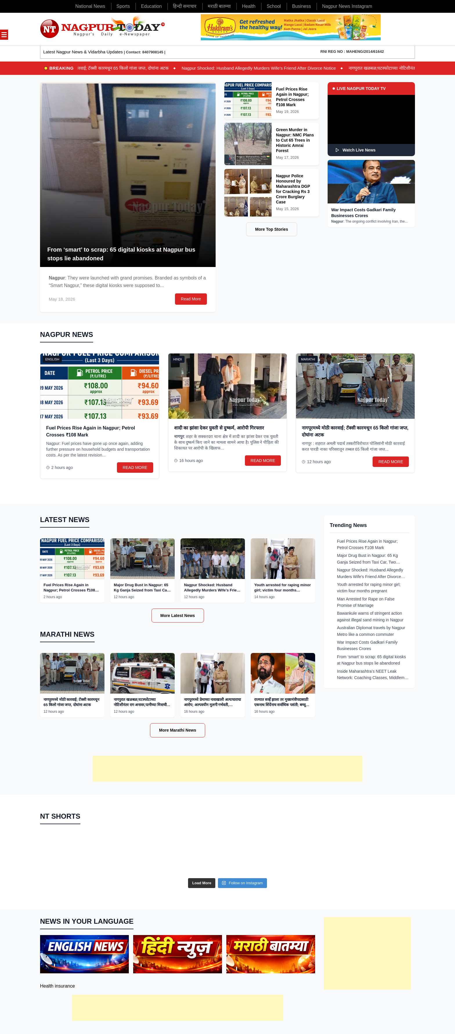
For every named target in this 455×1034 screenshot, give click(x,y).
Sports (123, 6)
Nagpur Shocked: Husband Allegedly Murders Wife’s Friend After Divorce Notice (267, 68)
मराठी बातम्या (219, 6)
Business (301, 6)
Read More (191, 299)
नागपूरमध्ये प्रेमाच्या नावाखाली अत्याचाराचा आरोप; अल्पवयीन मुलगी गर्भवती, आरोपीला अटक (212, 704)
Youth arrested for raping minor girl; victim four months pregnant (282, 590)
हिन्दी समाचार (184, 6)
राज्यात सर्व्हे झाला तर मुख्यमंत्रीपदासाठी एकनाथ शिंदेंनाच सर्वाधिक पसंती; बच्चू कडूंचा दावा (281, 704)
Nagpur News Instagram (347, 6)
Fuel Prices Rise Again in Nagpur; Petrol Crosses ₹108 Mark (69, 590)
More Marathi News (177, 730)
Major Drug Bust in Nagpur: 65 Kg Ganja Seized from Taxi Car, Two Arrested (141, 590)
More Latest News (177, 615)
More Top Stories (271, 229)
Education (151, 6)
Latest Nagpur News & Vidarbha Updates (83, 51)
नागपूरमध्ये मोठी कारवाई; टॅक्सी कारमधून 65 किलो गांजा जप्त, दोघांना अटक (116, 68)
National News (90, 6)
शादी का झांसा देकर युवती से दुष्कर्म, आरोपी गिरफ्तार (219, 427)
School (274, 6)
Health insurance (57, 986)
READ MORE (135, 467)
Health (248, 6)
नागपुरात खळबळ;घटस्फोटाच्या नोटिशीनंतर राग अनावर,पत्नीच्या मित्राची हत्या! (140, 704)
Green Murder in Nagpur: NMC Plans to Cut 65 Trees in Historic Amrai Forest (295, 140)
